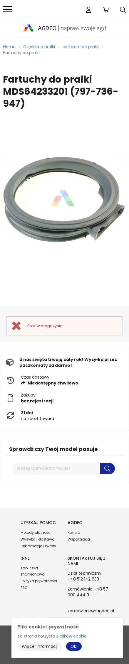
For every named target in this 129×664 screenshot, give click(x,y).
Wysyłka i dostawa (38, 539)
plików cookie (73, 636)
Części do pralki (39, 47)
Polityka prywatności (39, 580)
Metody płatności (36, 532)
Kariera (74, 532)
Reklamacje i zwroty (38, 545)
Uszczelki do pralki (81, 47)
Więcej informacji (40, 646)
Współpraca (79, 539)
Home (9, 47)
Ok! (74, 646)
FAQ (24, 587)
